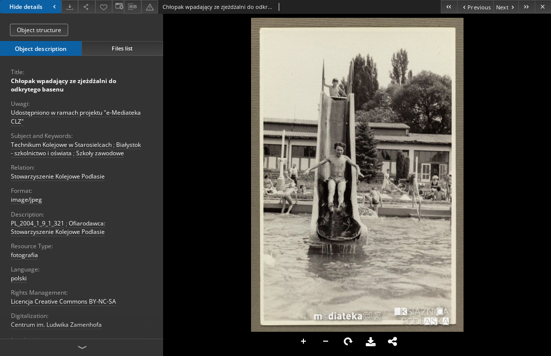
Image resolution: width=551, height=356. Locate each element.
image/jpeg (26, 199)
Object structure (39, 30)
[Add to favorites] (103, 6)
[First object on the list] (449, 6)
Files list (122, 48)
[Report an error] (149, 6)
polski (19, 278)
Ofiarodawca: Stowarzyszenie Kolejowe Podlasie (58, 227)
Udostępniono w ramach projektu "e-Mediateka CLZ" (76, 116)
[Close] (543, 6)
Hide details (33, 6)
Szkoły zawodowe (100, 153)
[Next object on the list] (505, 6)
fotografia (24, 255)
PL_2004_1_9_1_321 (37, 223)
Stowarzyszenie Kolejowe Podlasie (58, 176)
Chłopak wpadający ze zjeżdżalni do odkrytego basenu (63, 85)
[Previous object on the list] (475, 6)
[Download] (69, 6)
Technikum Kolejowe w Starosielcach (61, 144)
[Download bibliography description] (132, 7)
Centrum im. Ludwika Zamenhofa (56, 324)
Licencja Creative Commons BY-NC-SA (63, 301)
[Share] (86, 6)
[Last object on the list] (526, 6)
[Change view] (118, 6)
